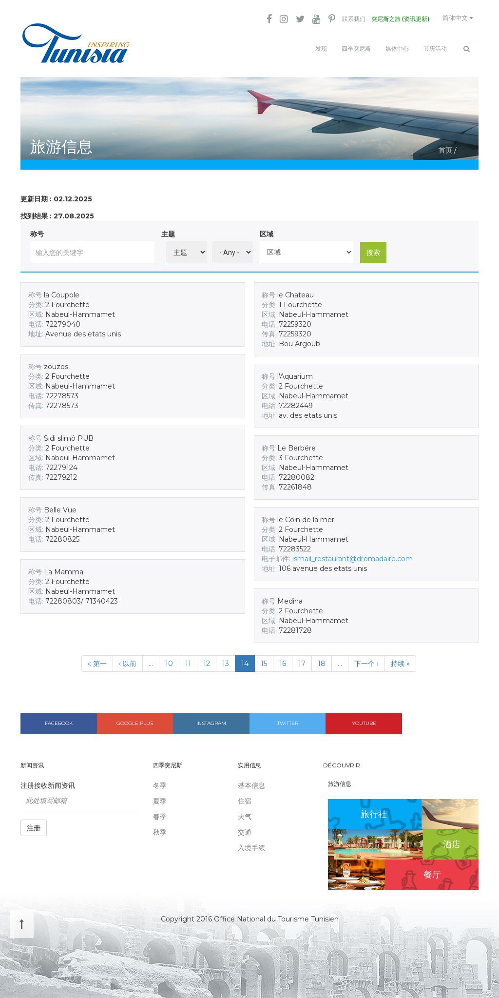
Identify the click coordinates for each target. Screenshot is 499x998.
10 (169, 659)
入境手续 (251, 844)
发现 (321, 48)
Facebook (59, 719)
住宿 (244, 797)
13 (225, 659)
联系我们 (343, 19)
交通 (244, 828)
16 (282, 659)
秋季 (160, 828)
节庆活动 (435, 48)
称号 (37, 230)
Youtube (364, 719)
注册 (33, 824)
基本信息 (251, 781)
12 (206, 659)
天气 (244, 812)
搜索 (373, 248)
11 (188, 659)
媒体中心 (397, 48)
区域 (266, 230)
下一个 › (366, 659)
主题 (168, 230)
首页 (445, 146)
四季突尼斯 (356, 48)
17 (302, 659)
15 (264, 659)
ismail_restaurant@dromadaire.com (352, 554)
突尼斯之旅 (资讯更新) (392, 19)
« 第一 (97, 659)
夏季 (160, 797)
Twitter (287, 719)
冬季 (160, 781)
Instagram (211, 719)
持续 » (400, 659)
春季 (160, 812)
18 (322, 659)
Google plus (134, 719)
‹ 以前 (127, 659)
